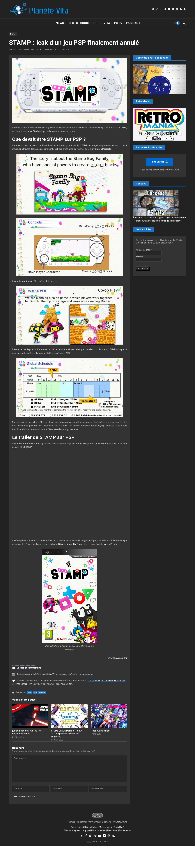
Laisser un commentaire (28, 668)
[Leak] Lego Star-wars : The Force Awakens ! (27, 732)
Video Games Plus (23, 684)
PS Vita (106, 23)
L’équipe (86, 830)
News (61, 23)
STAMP (42, 693)
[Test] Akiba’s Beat (100, 730)
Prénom (139, 256)
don (70, 684)
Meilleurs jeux (105, 827)
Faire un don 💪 (159, 161)
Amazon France (108, 680)
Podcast (133, 23)
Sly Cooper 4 (79, 544)
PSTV (119, 23)
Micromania (94, 680)
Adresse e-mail (144, 250)
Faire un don (125, 830)
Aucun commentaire (29, 49)
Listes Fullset (91, 827)
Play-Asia (120, 680)
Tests (73, 23)
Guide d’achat (77, 827)
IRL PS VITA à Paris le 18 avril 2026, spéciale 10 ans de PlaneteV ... (67, 733)
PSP (35, 693)
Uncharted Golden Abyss (60, 544)
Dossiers (88, 23)
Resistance (101, 544)
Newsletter (112, 830)
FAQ (122, 827)
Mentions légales (72, 830)
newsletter (88, 674)
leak (29, 693)
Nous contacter (98, 830)
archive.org (121, 658)
